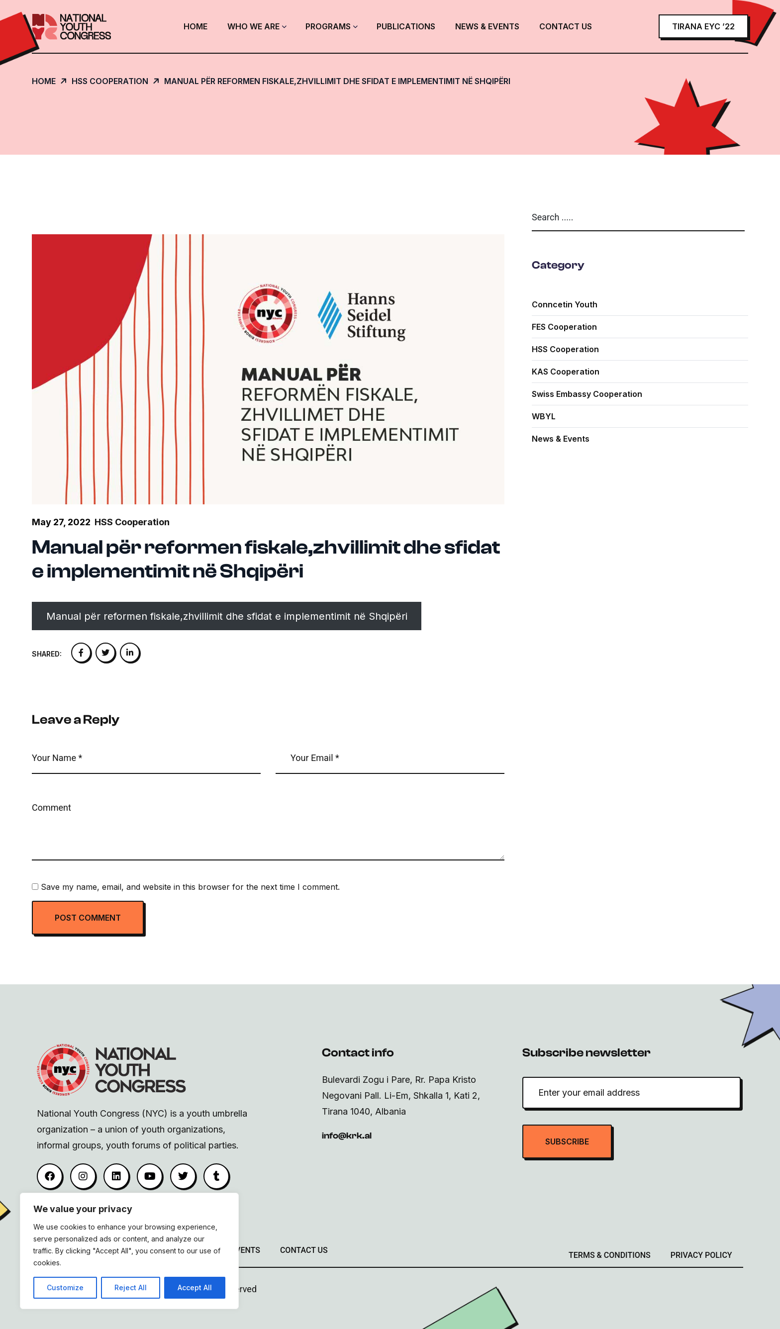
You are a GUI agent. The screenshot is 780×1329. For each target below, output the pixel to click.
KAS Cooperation (565, 372)
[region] (129, 1251)
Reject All (130, 1287)
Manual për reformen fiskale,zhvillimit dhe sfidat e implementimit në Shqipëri (226, 616)
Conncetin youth (564, 304)
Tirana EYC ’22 (703, 26)
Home (195, 26)
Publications (406, 26)
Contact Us (565, 26)
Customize (65, 1287)
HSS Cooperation (565, 349)
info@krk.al (347, 1136)
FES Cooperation (564, 327)
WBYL (544, 416)
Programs (328, 26)
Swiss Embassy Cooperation (587, 394)
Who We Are (253, 26)
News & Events (487, 26)
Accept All (195, 1287)
